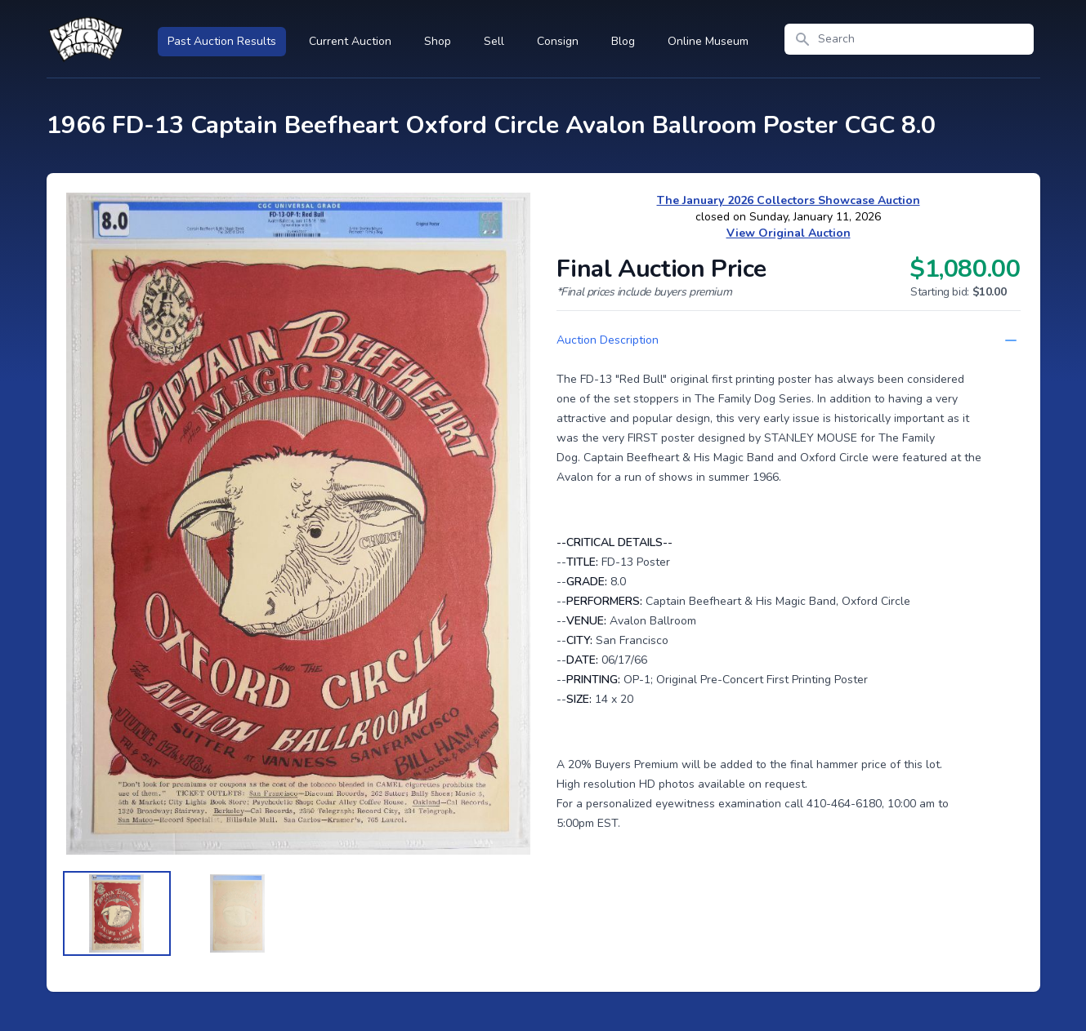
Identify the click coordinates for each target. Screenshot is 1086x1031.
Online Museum (708, 41)
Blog (623, 41)
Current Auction (350, 41)
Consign (558, 41)
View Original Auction (788, 233)
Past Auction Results (222, 41)
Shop (437, 41)
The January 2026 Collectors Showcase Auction (788, 200)
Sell (494, 41)
